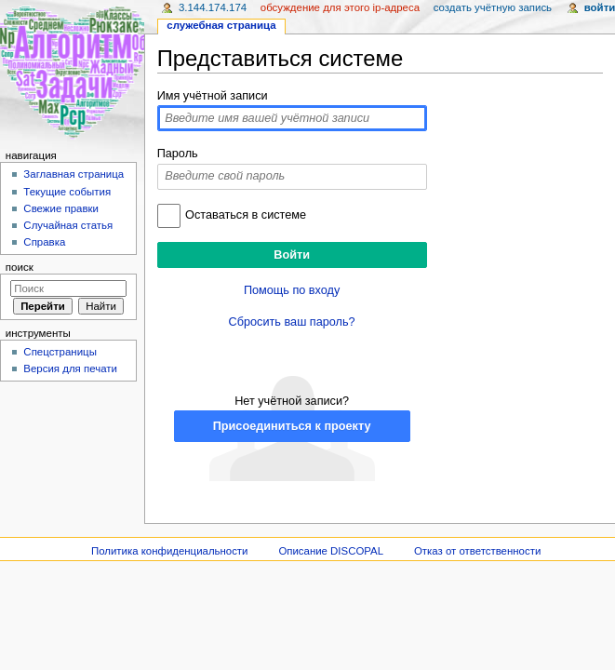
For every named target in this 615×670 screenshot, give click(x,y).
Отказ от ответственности (477, 550)
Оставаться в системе (245, 214)
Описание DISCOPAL (330, 550)
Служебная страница (221, 25)
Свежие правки (61, 208)
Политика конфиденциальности (169, 550)
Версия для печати (70, 368)
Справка (44, 242)
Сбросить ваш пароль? (292, 321)
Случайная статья (68, 225)
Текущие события (67, 191)
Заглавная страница (73, 174)
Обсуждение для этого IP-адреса (340, 7)
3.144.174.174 (213, 7)
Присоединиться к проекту (292, 426)
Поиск (19, 267)
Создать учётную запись (493, 7)
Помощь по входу (292, 290)
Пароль (177, 153)
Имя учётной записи (212, 95)
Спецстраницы (60, 351)
